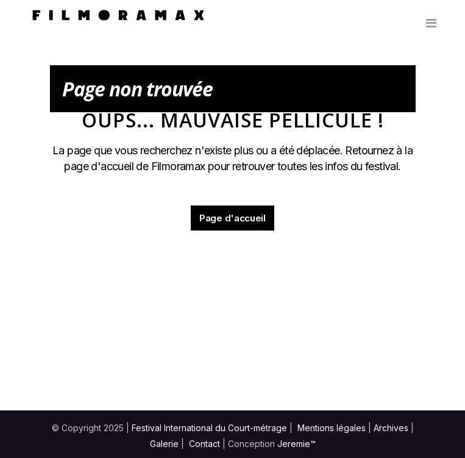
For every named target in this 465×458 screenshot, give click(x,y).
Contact (204, 443)
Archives (391, 428)
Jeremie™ (296, 443)
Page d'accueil (232, 218)
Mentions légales (331, 428)
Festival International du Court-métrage (209, 428)
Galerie (164, 443)
